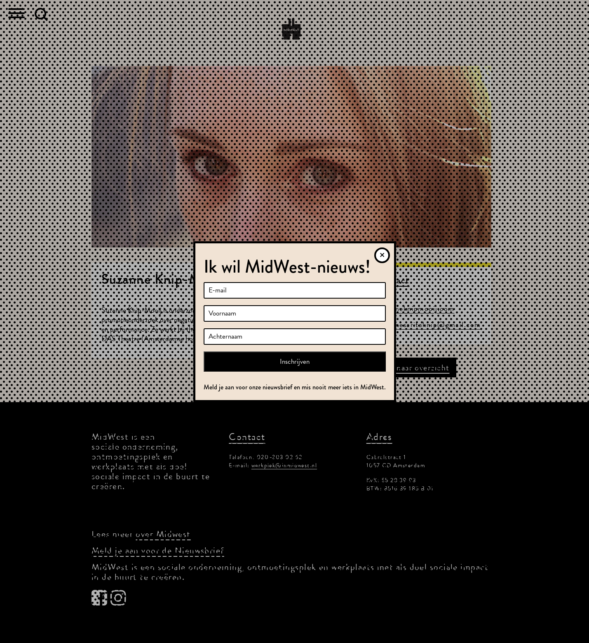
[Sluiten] (382, 255)
